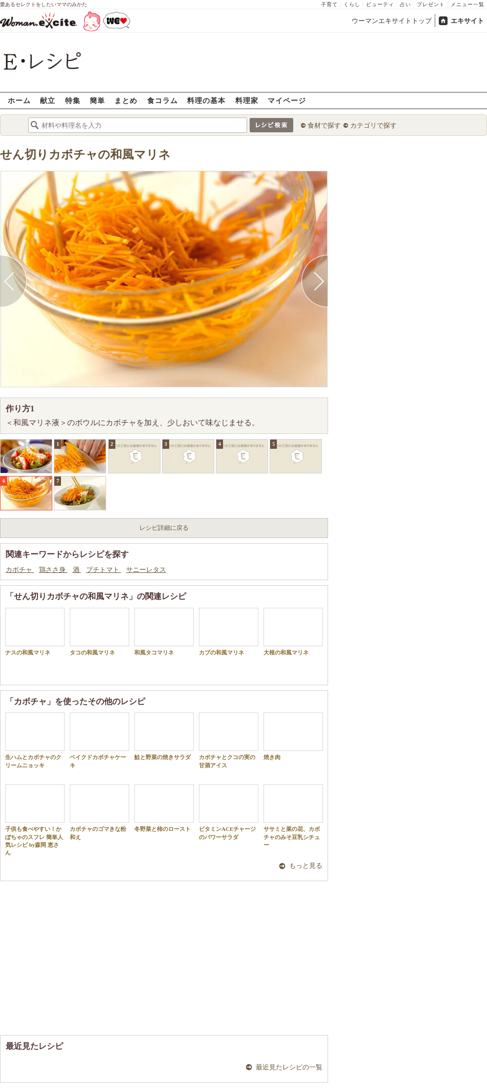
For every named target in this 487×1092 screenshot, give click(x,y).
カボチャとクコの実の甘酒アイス (228, 740)
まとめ (125, 100)
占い (405, 4)
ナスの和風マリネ (35, 632)
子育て (329, 4)
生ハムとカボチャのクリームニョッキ (35, 740)
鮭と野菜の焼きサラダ (164, 736)
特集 (72, 100)
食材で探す (324, 125)
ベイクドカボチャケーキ (99, 740)
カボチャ (20, 569)
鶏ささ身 (53, 569)
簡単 (97, 100)
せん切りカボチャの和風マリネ (85, 154)
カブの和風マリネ (228, 632)
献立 (47, 100)
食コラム (162, 100)
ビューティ (380, 4)
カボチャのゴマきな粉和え (99, 812)
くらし (351, 4)
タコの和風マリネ (99, 632)
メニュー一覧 (467, 4)
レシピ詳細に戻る (164, 527)
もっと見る (305, 865)
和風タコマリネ (164, 632)
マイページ (287, 100)
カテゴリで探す (373, 125)
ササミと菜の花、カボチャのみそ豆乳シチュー (293, 816)
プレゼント (431, 4)
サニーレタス (146, 569)
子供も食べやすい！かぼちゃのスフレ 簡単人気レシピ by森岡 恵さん (35, 820)
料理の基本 (206, 100)
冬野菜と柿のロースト (164, 808)
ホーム (19, 100)
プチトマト (103, 569)
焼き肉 (293, 736)
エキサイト (467, 21)
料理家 (246, 100)
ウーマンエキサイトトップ (392, 21)
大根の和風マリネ (293, 632)
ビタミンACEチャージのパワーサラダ (228, 812)
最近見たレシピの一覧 (289, 1067)
